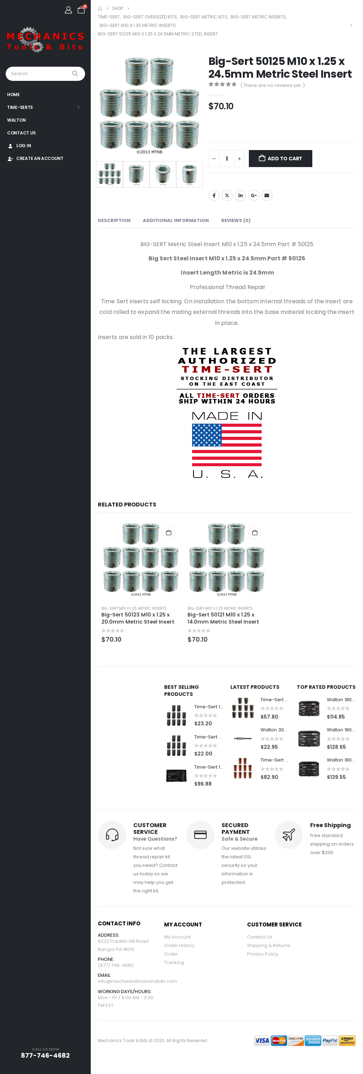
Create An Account (35, 158)
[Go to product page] (141, 560)
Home (13, 95)
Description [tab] (114, 220)
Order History (179, 946)
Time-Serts (20, 107)
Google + (253, 195)
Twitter (227, 195)
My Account (177, 938)
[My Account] (68, 10)
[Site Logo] (45, 40)
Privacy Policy (262, 955)
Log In (19, 146)
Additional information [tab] (176, 220)
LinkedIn (240, 195)
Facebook (214, 195)
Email (267, 195)
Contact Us (21, 133)
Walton (16, 120)
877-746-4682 (45, 1055)
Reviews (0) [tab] (236, 220)
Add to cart (285, 158)
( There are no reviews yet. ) (272, 85)
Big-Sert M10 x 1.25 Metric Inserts (134, 608)
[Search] (76, 74)
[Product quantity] (227, 158)
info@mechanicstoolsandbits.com (137, 984)
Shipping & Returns (268, 946)
